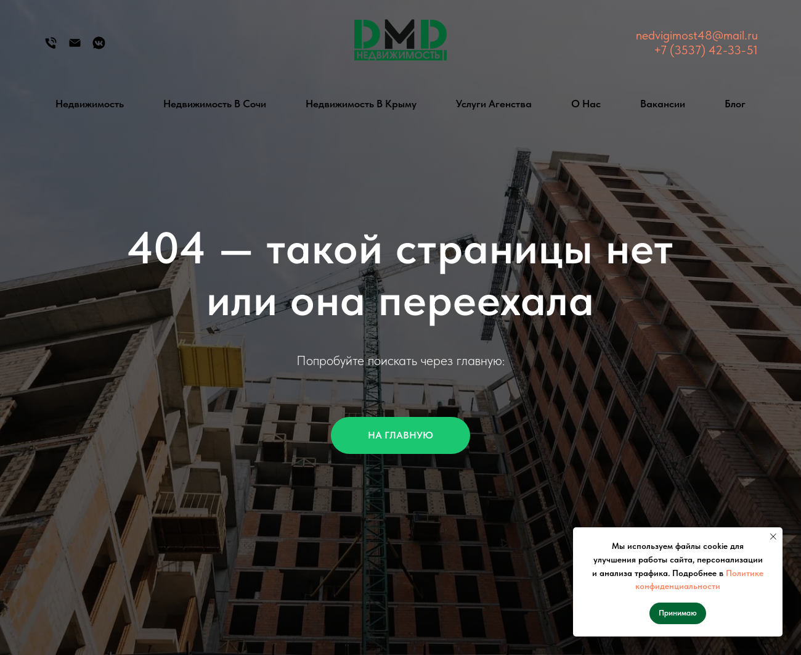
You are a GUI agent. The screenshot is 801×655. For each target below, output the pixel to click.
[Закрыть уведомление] (773, 536)
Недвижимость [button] (89, 103)
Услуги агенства (494, 103)
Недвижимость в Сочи (214, 103)
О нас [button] (586, 103)
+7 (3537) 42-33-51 (706, 50)
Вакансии (662, 103)
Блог (735, 103)
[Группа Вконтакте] (99, 47)
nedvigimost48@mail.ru (697, 35)
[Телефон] (51, 47)
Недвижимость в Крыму (361, 103)
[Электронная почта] (75, 47)
